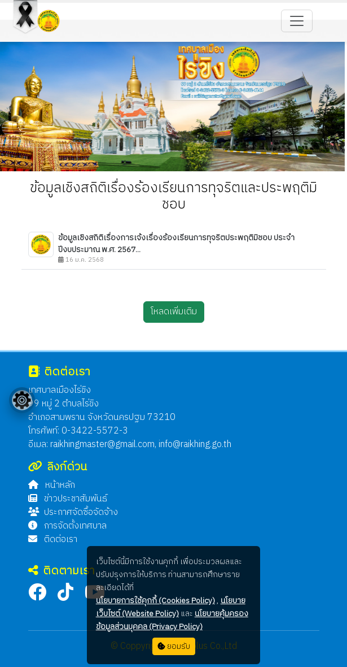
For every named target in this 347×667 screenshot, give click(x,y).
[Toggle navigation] (297, 21)
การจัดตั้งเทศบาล (67, 526)
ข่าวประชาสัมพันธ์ (67, 498)
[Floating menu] (22, 400)
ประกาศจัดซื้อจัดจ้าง (73, 512)
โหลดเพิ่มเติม (174, 311)
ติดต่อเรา (52, 539)
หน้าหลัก (51, 485)
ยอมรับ (173, 646)
